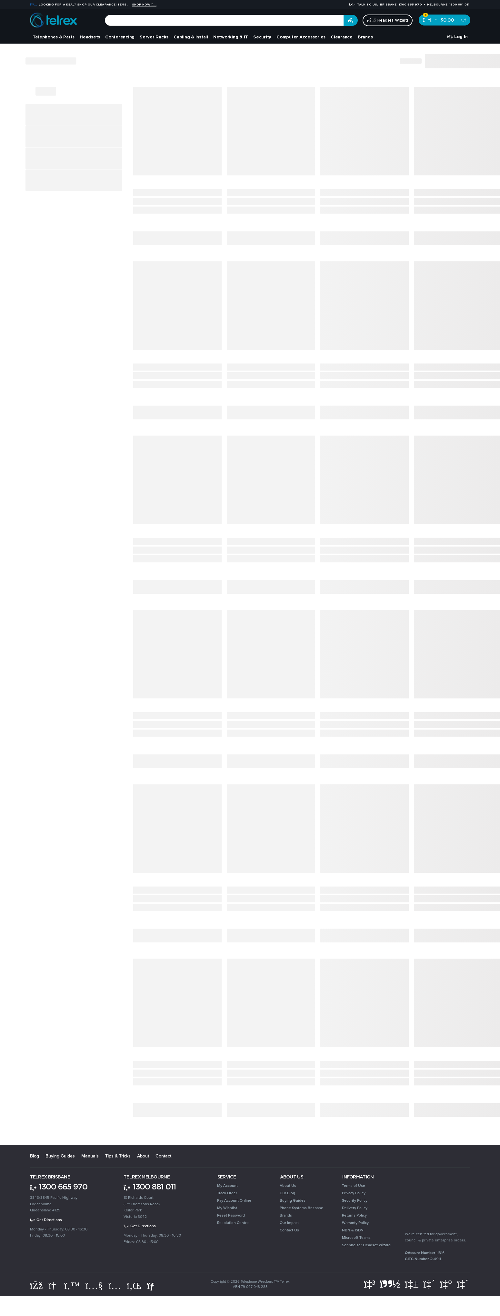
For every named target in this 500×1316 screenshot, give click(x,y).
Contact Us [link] (289, 1230)
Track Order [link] (227, 1193)
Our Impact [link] (289, 1223)
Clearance (342, 37)
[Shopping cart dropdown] (464, 20)
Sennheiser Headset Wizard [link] (366, 1245)
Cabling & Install (191, 37)
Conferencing (120, 37)
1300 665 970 (59, 1186)
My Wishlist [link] (227, 1208)
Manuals (90, 1156)
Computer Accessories (300, 37)
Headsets (90, 37)
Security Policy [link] (354, 1200)
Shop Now (144, 4)
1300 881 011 (150, 1186)
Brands (365, 37)
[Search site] (351, 20)
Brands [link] (286, 1215)
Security (262, 37)
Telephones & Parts (54, 37)
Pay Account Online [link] (234, 1200)
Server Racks (154, 37)
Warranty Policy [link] (355, 1223)
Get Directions (46, 1220)
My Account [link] (227, 1185)
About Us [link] (288, 1185)
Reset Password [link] (231, 1215)
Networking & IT (230, 37)
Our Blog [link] (287, 1193)
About (143, 1156)
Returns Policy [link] (354, 1215)
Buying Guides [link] (292, 1200)
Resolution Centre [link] (233, 1223)
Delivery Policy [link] (354, 1208)
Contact (163, 1156)
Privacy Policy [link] (353, 1193)
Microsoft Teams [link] (356, 1237)
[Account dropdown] (457, 37)
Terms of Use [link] (353, 1185)
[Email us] (152, 1286)
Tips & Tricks (118, 1156)
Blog (34, 1156)
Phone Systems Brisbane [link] (301, 1208)
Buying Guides (60, 1156)
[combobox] (224, 20)
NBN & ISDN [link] (353, 1230)
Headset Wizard (387, 20)
